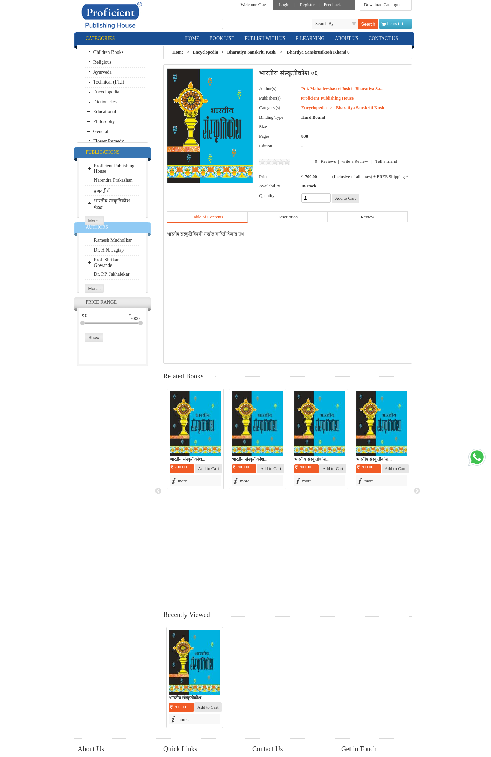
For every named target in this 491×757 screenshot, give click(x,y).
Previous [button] (158, 435)
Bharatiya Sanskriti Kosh (251, 52)
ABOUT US (346, 38)
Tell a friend (386, 161)
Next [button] (417, 435)
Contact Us (180, 703)
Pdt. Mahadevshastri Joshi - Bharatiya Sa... (342, 88)
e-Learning (94, 665)
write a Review (354, 161)
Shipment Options (101, 703)
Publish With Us (99, 656)
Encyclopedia (205, 52)
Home (177, 52)
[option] (194, 439)
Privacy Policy (97, 693)
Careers (177, 713)
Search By (324, 23)
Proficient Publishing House (327, 98)
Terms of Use (96, 712)
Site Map (178, 694)
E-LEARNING (310, 38)
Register (307, 4)
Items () (395, 23)
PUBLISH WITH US (264, 38)
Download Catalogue (382, 4)
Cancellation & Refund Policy (111, 684)
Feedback (332, 4)
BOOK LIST (221, 38)
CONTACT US (383, 38)
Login (284, 4)
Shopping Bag (182, 684)
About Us (93, 675)
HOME (192, 38)
